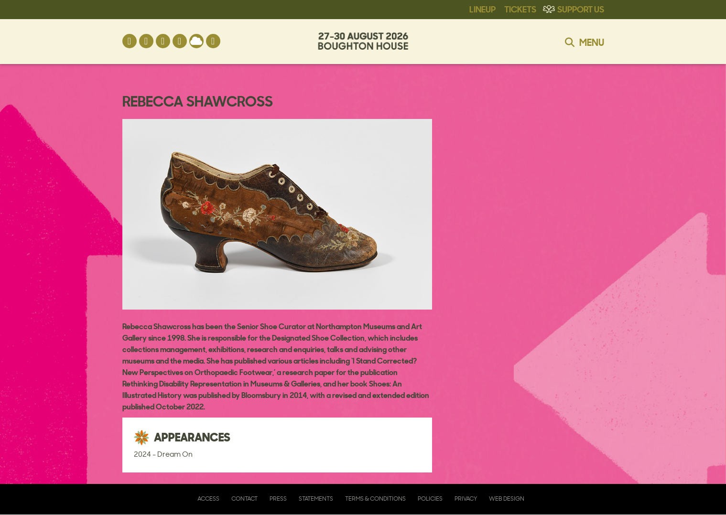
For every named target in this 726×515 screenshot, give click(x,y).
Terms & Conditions (375, 498)
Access (208, 498)
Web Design (506, 498)
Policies (430, 498)
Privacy (466, 498)
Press (278, 498)
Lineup (482, 8)
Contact (244, 498)
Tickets (520, 8)
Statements (316, 498)
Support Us (580, 8)
